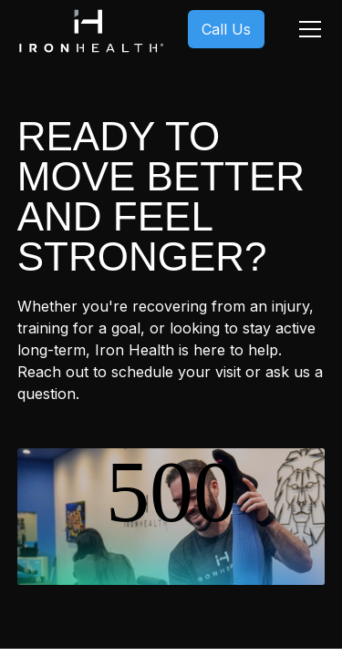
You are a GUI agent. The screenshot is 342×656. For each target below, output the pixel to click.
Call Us (226, 29)
